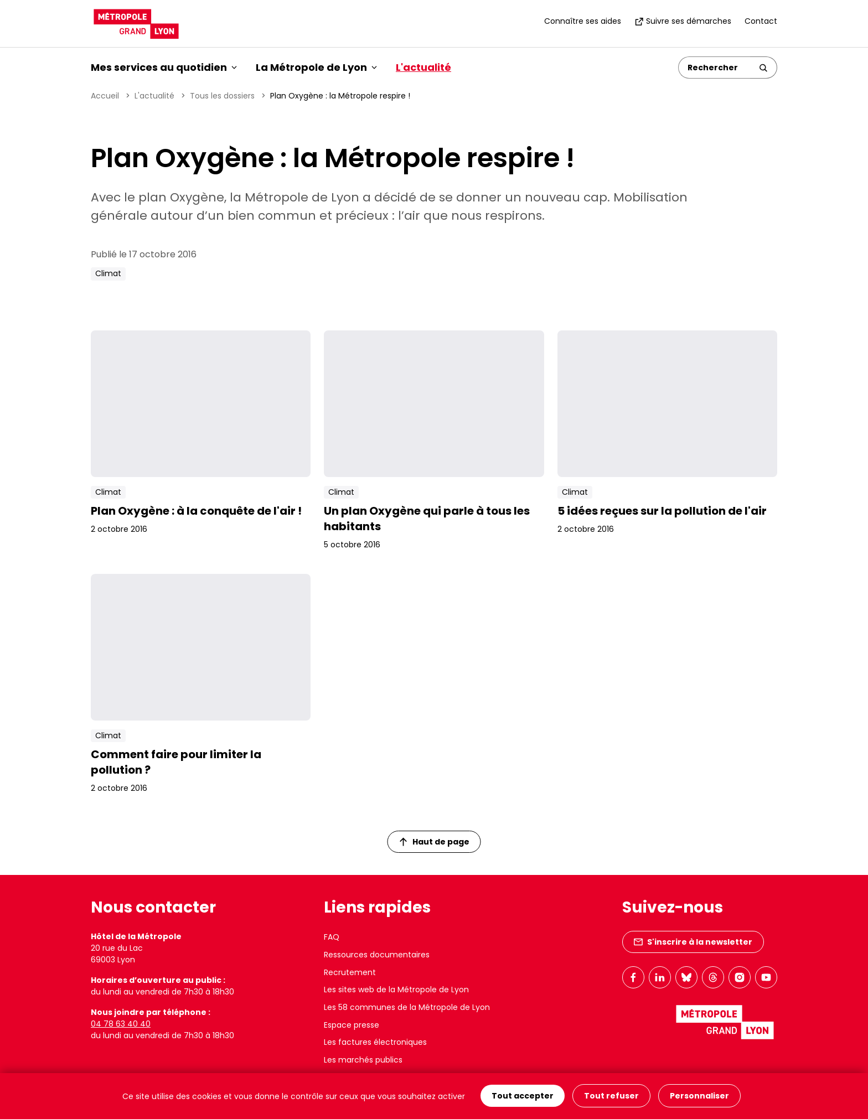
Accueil (105, 95)
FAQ (331, 936)
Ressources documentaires (377, 954)
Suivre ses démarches (682, 21)
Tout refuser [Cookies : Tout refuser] (611, 1096)
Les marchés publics (363, 1059)
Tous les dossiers (222, 95)
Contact (761, 21)
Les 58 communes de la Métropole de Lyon (407, 1007)
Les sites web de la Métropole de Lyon (396, 989)
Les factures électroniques (375, 1042)
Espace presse (351, 1024)
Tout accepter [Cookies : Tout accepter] (523, 1096)
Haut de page (434, 841)
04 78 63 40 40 (121, 1023)
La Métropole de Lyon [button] (316, 67)
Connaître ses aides (582, 21)
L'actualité (423, 67)
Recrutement (350, 972)
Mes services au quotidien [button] (164, 67)
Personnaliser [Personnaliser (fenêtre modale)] (699, 1096)
